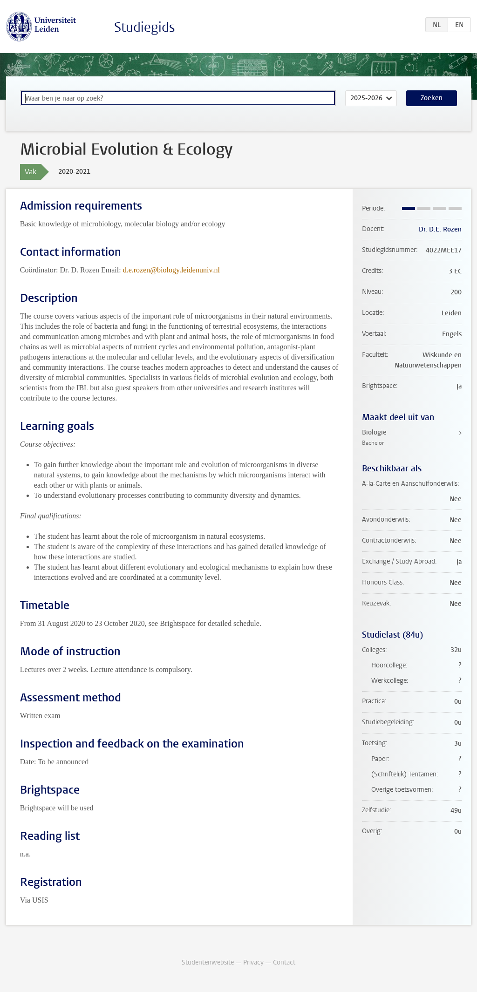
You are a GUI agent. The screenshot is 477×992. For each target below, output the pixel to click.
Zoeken (432, 98)
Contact (284, 962)
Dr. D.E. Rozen (440, 229)
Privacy (253, 962)
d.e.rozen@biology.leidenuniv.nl (171, 270)
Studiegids (144, 27)
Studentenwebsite (208, 962)
